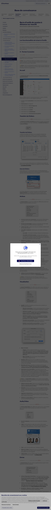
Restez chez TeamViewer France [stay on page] (25, 263)
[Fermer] (40, 244)
